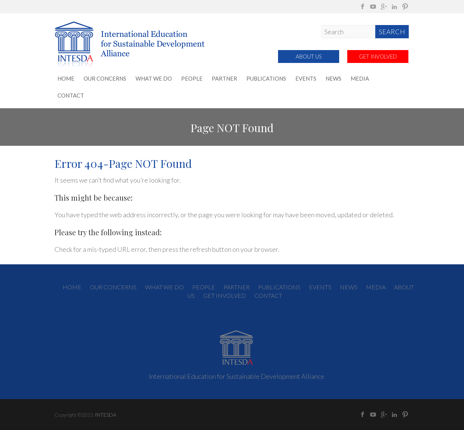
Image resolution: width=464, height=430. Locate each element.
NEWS (333, 78)
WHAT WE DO (154, 78)
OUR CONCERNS (105, 78)
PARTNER (224, 78)
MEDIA (360, 78)
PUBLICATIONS (266, 78)
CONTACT (70, 95)
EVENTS (305, 78)
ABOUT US (309, 56)
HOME (65, 78)
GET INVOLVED (378, 56)
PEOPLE (192, 78)
